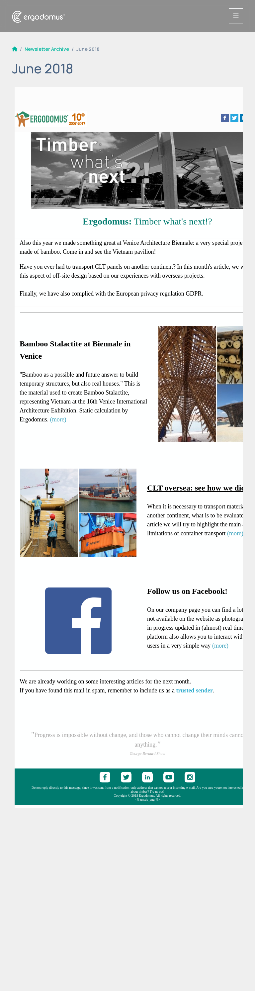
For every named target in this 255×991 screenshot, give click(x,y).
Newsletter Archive (47, 49)
